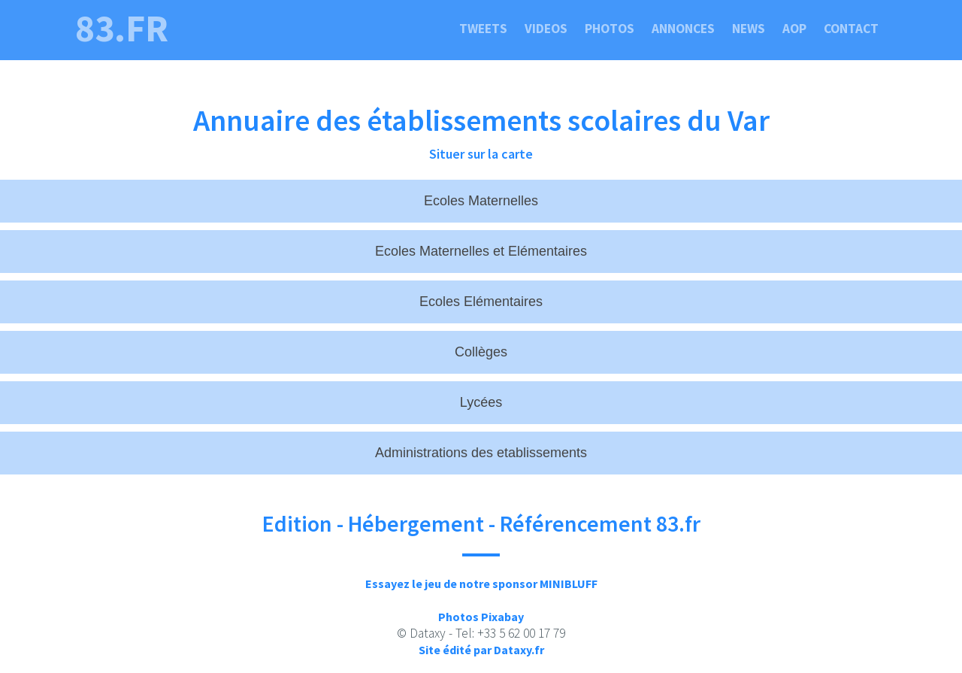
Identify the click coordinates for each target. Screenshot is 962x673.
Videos (546, 28)
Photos (609, 28)
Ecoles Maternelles (481, 200)
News (748, 28)
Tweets (483, 28)
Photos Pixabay (481, 616)
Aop (794, 28)
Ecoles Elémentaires (481, 301)
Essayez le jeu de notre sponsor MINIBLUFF (481, 583)
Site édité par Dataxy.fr (481, 649)
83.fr (121, 28)
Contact (851, 28)
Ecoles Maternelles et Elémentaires (481, 251)
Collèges (481, 351)
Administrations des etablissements (481, 452)
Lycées (481, 402)
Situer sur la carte (481, 153)
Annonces (683, 28)
